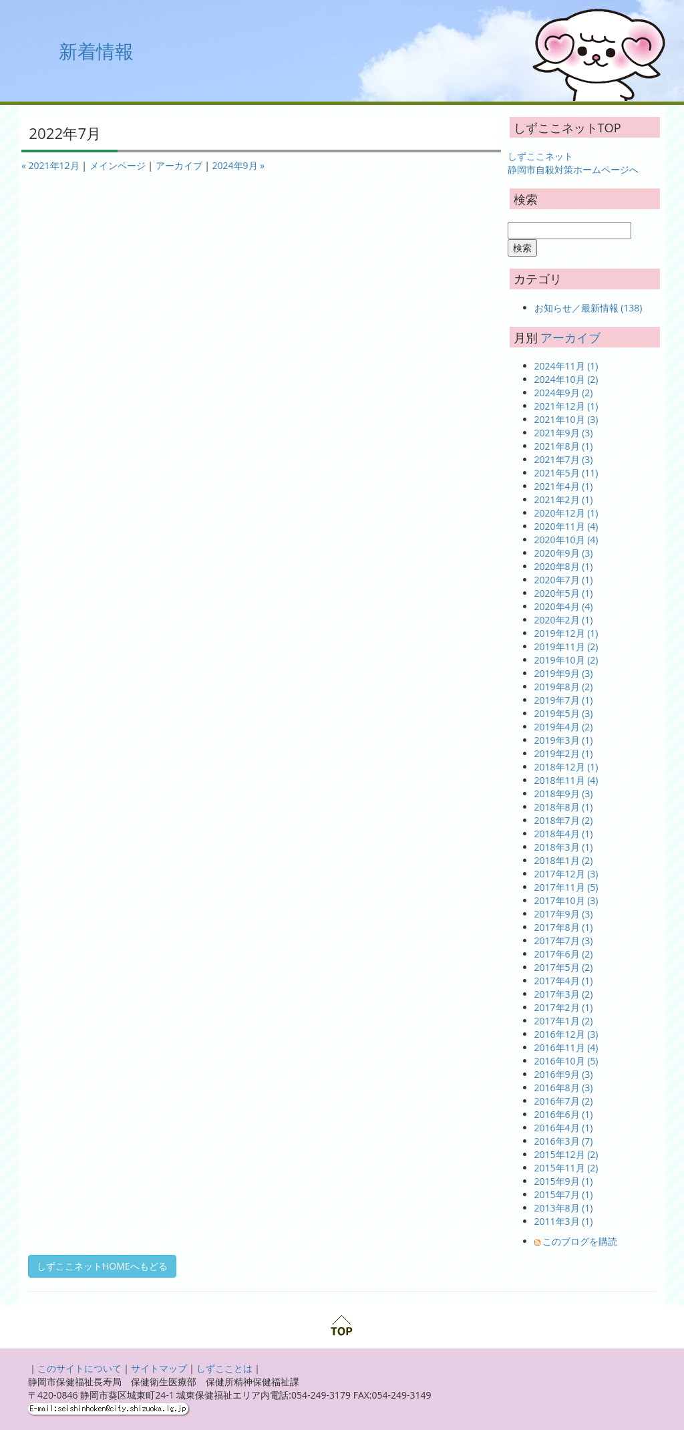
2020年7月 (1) (563, 579)
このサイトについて (79, 1368)
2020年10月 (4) (566, 539)
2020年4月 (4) (563, 606)
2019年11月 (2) (566, 646)
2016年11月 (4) (566, 1047)
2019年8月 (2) (563, 686)
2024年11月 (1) (566, 366)
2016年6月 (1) (563, 1114)
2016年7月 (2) (563, 1101)
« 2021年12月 (50, 165)
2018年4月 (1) (563, 833)
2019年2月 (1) (563, 753)
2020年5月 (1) (563, 593)
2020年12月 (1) (566, 513)
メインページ (118, 165)
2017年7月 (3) (563, 940)
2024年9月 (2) (563, 392)
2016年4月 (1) (563, 1127)
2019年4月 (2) (563, 726)
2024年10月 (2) (566, 379)
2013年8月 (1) (563, 1207)
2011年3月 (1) (563, 1221)
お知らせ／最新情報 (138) (588, 307)
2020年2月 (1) (563, 619)
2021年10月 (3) (566, 419)
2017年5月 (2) (563, 967)
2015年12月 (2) (566, 1154)
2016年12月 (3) (566, 1034)
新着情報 (96, 50)
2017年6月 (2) (563, 954)
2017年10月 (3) (566, 900)
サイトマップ (159, 1368)
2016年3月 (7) (563, 1141)
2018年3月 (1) (563, 847)
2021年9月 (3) (563, 432)
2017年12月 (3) (566, 873)
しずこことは (224, 1368)
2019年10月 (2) (566, 660)
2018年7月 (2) (563, 820)
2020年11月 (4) (566, 526)
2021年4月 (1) (563, 486)
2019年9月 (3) (563, 673)
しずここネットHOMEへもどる (102, 1266)
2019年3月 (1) (563, 740)
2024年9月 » (238, 165)
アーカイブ (179, 165)
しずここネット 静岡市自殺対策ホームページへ (573, 163)
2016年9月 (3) (563, 1074)
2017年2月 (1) (563, 1007)
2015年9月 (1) (563, 1181)
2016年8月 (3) (563, 1087)
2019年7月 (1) (563, 700)
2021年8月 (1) (563, 446)
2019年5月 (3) (563, 713)
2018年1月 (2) (563, 860)
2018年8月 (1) (563, 807)
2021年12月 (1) (566, 406)
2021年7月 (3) (563, 459)
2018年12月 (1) (566, 766)
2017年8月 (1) (563, 927)
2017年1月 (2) (563, 1020)
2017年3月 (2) (563, 994)
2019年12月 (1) (566, 633)
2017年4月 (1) (563, 980)
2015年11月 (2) (566, 1167)
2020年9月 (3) (563, 553)
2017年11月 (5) (566, 887)
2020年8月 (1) (563, 566)
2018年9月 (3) (563, 793)
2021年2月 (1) (563, 499)
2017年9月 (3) (563, 913)
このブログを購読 (579, 1241)
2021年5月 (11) (566, 472)
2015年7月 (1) (563, 1194)
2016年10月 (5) (566, 1060)
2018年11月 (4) (566, 780)
